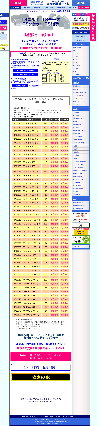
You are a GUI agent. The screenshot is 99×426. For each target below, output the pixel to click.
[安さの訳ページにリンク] (40, 377)
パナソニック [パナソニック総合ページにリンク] (76, 59)
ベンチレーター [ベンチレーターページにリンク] (77, 104)
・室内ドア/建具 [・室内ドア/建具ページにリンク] (77, 139)
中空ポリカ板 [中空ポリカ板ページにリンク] (76, 133)
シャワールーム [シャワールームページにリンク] (77, 98)
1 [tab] (39, 29)
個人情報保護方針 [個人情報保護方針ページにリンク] (78, 209)
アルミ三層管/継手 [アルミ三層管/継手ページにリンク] (78, 167)
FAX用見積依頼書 (20, 86)
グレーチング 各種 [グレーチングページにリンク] (78, 164)
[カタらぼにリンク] (80, 215)
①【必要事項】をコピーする (25, 70)
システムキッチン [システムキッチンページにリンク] (78, 89)
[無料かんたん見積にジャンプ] (40, 356)
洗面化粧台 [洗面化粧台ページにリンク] (76, 101)
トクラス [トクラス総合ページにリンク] (75, 68)
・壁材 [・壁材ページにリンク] (75, 146)
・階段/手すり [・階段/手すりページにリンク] (77, 158)
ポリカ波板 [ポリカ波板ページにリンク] (76, 127)
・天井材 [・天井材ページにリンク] (75, 149)
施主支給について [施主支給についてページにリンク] (78, 202)
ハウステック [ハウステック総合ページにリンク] (76, 65)
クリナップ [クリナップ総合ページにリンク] (76, 53)
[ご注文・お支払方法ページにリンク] (81, 32)
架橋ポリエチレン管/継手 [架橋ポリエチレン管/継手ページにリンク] (80, 170)
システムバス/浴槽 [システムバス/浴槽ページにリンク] (78, 95)
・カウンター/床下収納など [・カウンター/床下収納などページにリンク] (80, 161)
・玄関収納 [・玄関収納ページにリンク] (76, 155)
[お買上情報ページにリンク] (40, 367)
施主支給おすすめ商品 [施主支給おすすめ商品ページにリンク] (79, 205)
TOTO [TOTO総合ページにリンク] (74, 50)
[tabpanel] (41, 21)
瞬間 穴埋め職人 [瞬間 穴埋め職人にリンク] (77, 173)
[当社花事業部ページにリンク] (80, 231)
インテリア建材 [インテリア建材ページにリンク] (77, 136)
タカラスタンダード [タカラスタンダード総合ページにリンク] (78, 56)
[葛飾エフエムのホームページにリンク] (80, 239)
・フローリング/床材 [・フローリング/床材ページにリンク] (78, 143)
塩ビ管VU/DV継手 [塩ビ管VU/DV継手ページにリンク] (78, 188)
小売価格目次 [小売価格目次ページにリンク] (76, 194)
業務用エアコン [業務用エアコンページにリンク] (77, 86)
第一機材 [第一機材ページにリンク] (75, 191)
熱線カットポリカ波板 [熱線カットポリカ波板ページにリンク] (79, 130)
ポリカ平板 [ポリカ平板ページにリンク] (76, 115)
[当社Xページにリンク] (80, 225)
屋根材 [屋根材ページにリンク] (75, 121)
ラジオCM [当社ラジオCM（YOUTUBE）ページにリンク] (76, 246)
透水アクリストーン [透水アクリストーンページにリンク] (78, 179)
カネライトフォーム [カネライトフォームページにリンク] (78, 112)
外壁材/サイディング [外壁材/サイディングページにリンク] (78, 118)
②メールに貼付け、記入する (25, 74)
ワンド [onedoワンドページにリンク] (75, 71)
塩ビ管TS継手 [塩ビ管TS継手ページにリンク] (77, 185)
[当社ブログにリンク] (80, 220)
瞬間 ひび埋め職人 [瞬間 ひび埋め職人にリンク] (78, 176)
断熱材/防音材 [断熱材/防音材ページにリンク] (77, 124)
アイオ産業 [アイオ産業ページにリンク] (76, 74)
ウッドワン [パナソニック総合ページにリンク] (76, 62)
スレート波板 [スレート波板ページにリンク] (76, 182)
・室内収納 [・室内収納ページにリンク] (76, 152)
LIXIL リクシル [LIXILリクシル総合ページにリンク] (77, 47)
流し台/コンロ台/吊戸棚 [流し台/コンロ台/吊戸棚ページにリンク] (79, 92)
